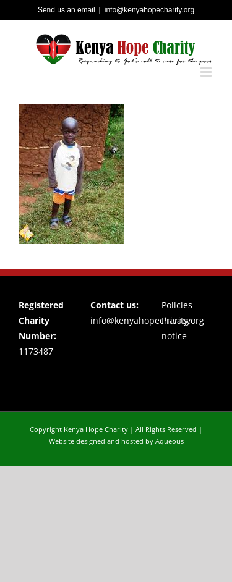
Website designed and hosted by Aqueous (116, 440)
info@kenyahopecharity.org (149, 10)
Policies (176, 305)
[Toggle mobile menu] (206, 71)
